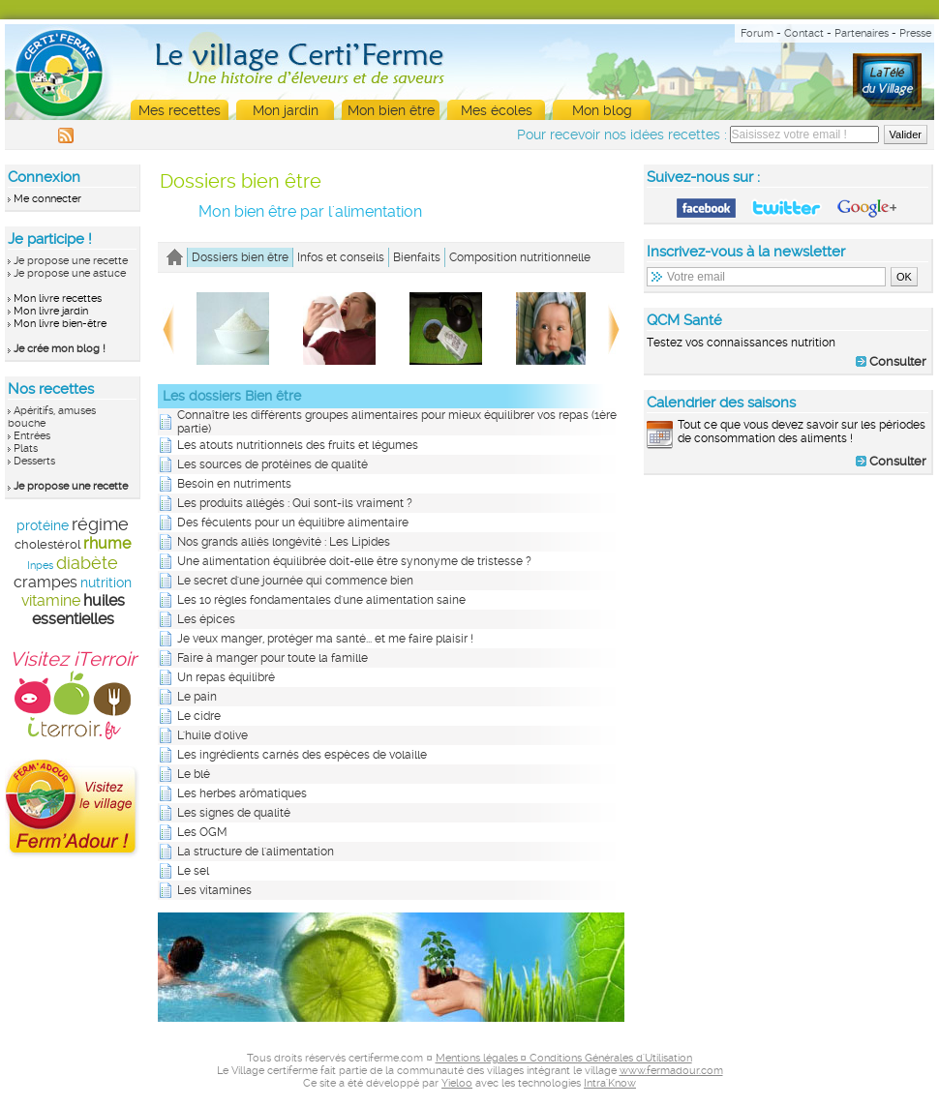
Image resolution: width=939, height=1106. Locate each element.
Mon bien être (391, 110)
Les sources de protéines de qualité (272, 464)
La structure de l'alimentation (255, 851)
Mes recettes (179, 110)
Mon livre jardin (51, 311)
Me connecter (47, 199)
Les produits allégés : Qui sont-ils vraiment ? (294, 503)
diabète (87, 563)
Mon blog (602, 110)
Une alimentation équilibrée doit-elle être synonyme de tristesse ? (354, 561)
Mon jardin (285, 110)
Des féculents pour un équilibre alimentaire (293, 522)
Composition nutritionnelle (520, 257)
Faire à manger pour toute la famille (272, 658)
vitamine (50, 600)
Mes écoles (496, 110)
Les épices (206, 619)
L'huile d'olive (212, 735)
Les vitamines (214, 890)
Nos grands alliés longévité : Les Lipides (283, 542)
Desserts (34, 461)
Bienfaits (416, 257)
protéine (42, 525)
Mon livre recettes (58, 298)
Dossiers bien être (240, 181)
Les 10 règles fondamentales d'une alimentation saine (321, 600)
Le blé (193, 774)
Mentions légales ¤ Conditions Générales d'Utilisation (564, 1058)
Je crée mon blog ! (60, 349)
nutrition (106, 582)
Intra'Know (610, 1083)
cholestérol (47, 544)
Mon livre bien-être (60, 323)
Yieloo (456, 1083)
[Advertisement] (789, 613)
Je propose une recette (71, 260)
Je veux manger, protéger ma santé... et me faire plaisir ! (325, 638)
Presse (915, 33)
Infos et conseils (340, 257)
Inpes (40, 565)
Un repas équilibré (226, 677)
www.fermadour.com (671, 1070)
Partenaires (861, 33)
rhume (107, 543)
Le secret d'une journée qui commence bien (295, 580)
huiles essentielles (78, 609)
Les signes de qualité (233, 813)
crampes (45, 582)
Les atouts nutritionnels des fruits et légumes (297, 445)
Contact (804, 33)
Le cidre (199, 716)
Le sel (193, 871)
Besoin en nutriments (234, 484)
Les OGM (202, 832)
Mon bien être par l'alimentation (310, 211)
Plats (26, 448)
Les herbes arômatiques (242, 793)
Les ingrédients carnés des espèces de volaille (302, 755)
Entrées (32, 436)
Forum (757, 33)
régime (100, 524)
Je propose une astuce (70, 273)
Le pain (197, 696)
